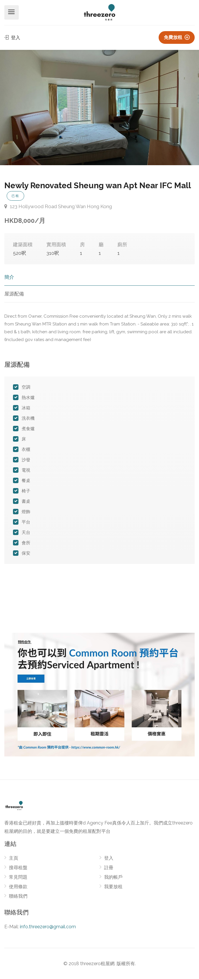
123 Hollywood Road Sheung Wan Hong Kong (58, 206)
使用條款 (18, 886)
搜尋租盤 (18, 867)
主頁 (13, 858)
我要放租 (113, 886)
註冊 (108, 867)
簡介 (9, 277)
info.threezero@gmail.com (48, 926)
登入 (12, 37)
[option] (99, 107)
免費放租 (176, 37)
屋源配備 (14, 294)
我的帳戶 (113, 877)
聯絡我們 (18, 896)
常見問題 (18, 877)
